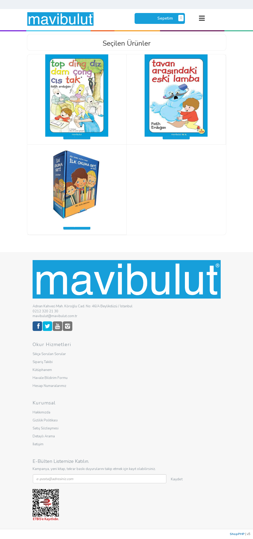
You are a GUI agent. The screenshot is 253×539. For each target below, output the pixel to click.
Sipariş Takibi (43, 362)
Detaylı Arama (44, 436)
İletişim (38, 444)
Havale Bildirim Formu (50, 378)
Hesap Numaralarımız (49, 385)
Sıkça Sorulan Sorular (49, 354)
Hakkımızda (41, 412)
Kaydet (177, 479)
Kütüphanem (42, 370)
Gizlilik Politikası (45, 420)
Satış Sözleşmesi (46, 428)
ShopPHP (237, 534)
